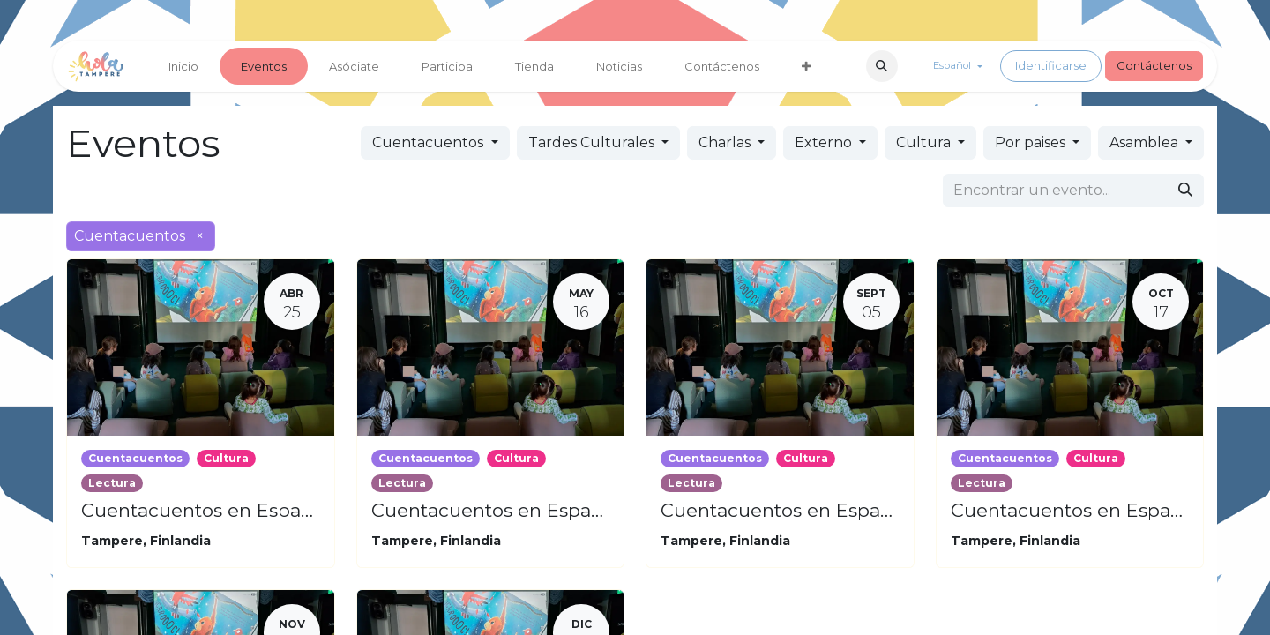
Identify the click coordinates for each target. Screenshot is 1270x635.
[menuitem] (183, 66)
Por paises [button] (1032, 142)
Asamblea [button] (1145, 142)
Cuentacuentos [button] (429, 142)
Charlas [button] (726, 142)
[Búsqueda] (1185, 190)
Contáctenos (1154, 65)
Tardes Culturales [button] (593, 142)
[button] (882, 66)
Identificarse (1051, 65)
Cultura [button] (925, 142)
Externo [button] (825, 142)
